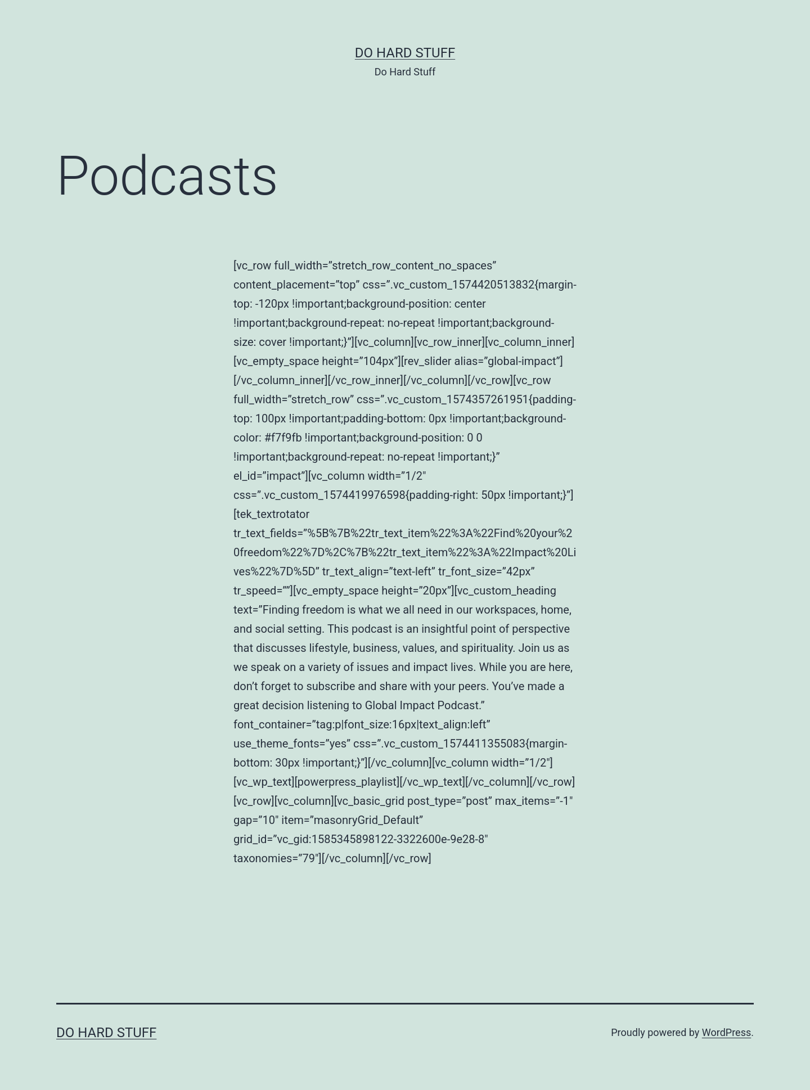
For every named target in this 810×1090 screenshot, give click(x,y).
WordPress (726, 1032)
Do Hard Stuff (405, 53)
